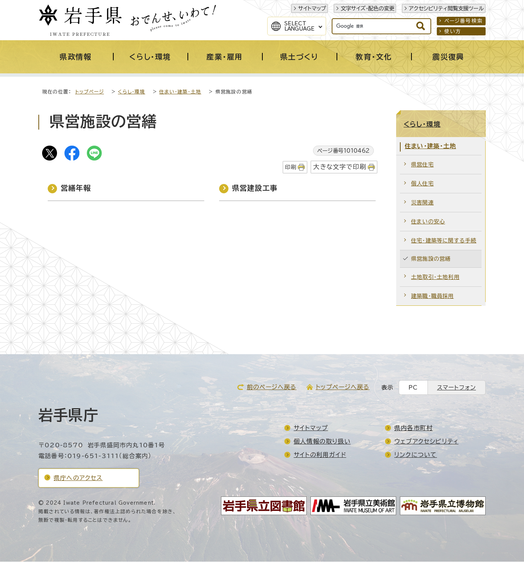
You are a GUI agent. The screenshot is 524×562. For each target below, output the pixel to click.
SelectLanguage (299, 26)
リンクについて (415, 455)
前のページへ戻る (272, 387)
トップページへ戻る (343, 387)
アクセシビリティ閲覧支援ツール (446, 8)
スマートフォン (456, 388)
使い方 (452, 31)
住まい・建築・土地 (180, 92)
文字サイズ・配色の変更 (367, 8)
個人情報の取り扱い (322, 442)
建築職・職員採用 (432, 296)
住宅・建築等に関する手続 (443, 241)
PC (413, 388)
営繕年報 (76, 188)
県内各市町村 (413, 428)
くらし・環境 (131, 92)
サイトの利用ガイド (320, 455)
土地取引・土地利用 (435, 277)
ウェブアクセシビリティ (426, 442)
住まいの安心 (428, 222)
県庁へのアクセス (78, 478)
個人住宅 (422, 184)
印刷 (290, 167)
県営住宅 (422, 165)
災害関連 (422, 203)
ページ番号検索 (463, 20)
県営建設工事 (254, 188)
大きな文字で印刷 (339, 167)
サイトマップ (312, 8)
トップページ (89, 92)
